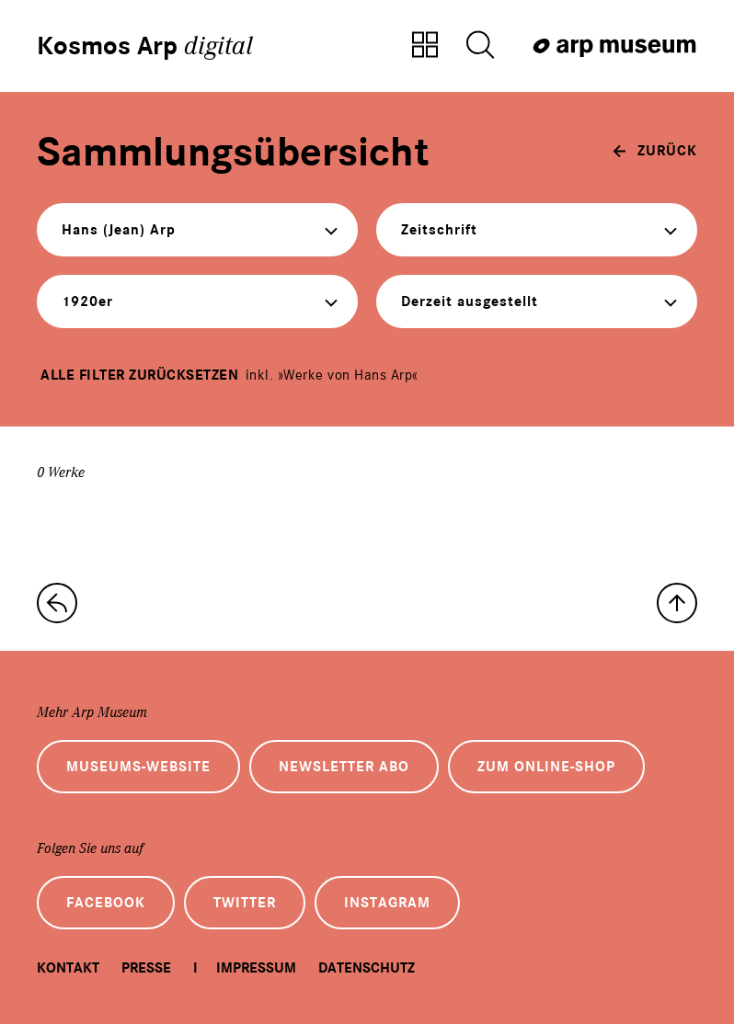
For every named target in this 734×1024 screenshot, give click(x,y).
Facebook (105, 902)
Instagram (387, 902)
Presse (146, 968)
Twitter (244, 902)
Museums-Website (138, 766)
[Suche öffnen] (480, 46)
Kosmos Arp (145, 46)
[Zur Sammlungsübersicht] (425, 46)
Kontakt (68, 968)
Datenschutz (366, 968)
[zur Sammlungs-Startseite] (57, 603)
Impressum (256, 968)
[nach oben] (677, 603)
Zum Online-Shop (546, 766)
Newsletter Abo (344, 766)
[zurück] (655, 151)
